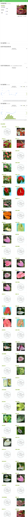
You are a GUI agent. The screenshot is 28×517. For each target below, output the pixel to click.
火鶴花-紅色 (3, 138)
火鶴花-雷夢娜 (17, 389)
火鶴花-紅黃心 (4, 150)
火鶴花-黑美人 (17, 509)
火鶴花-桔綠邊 (17, 210)
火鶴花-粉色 (3, 234)
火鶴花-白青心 (4, 437)
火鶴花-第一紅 (17, 198)
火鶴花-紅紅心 (17, 138)
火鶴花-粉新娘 (4, 258)
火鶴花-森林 (3, 425)
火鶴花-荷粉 (3, 246)
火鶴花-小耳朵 (4, 162)
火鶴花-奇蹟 (17, 353)
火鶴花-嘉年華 (4, 461)
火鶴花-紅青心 (17, 150)
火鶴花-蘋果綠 (4, 377)
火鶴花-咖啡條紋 (4, 497)
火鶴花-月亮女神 (4, 473)
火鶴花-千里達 (17, 174)
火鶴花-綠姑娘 (4, 389)
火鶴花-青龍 (17, 413)
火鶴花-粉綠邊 (17, 258)
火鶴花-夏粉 (17, 234)
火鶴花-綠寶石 (17, 401)
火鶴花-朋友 (3, 186)
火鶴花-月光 (3, 198)
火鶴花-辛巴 (17, 461)
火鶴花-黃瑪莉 (17, 222)
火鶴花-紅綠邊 (17, 162)
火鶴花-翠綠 (17, 365)
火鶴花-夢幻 (17, 270)
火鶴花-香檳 (3, 401)
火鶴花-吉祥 (3, 365)
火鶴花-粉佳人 (4, 282)
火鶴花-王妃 (17, 294)
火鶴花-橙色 (3, 210)
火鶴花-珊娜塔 (4, 353)
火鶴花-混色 (17, 126)
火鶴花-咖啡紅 (17, 485)
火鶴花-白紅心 (4, 449)
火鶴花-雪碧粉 (17, 282)
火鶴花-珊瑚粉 (17, 246)
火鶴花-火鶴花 (4, 126)
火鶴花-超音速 (4, 485)
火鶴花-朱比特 (17, 186)
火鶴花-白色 (17, 425)
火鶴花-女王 (3, 294)
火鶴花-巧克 (3, 509)
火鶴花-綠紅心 (17, 377)
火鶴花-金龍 (3, 222)
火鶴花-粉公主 (4, 270)
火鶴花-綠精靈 (4, 413)
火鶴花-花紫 (17, 473)
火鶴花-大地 (17, 497)
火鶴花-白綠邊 (17, 449)
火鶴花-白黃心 (17, 437)
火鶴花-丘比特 (4, 174)
